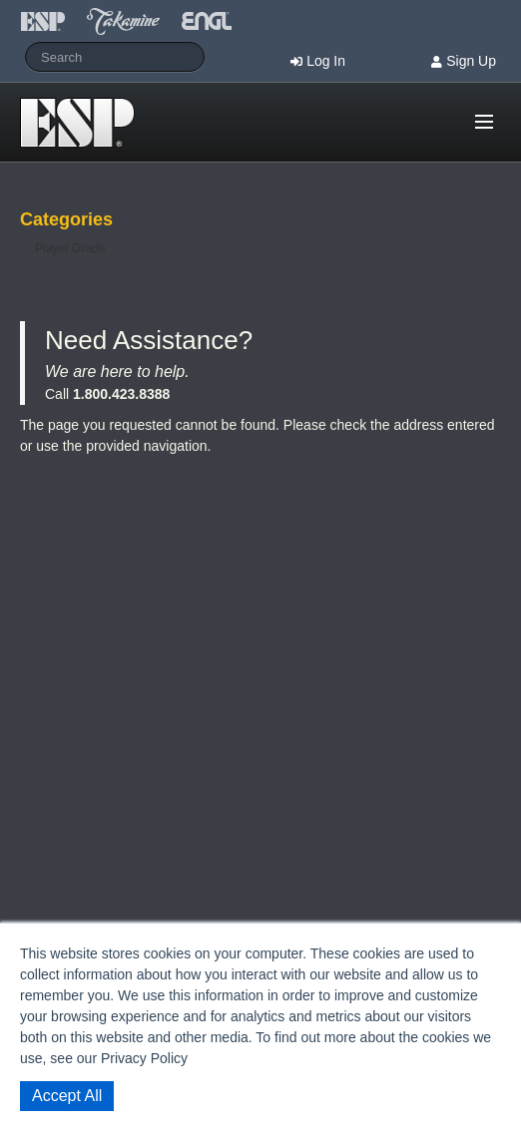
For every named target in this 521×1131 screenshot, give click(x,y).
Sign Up (471, 61)
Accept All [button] (67, 1095)
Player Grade (70, 248)
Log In (325, 61)
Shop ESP (83, 123)
